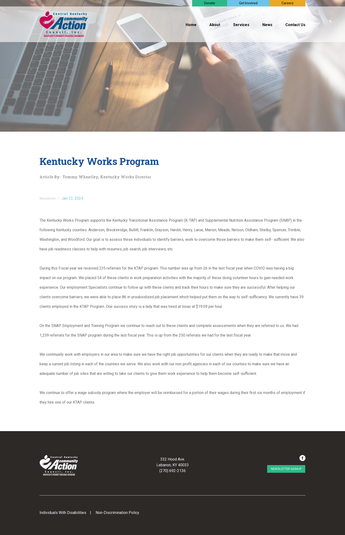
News (267, 25)
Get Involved (248, 3)
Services (241, 25)
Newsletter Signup (286, 469)
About (214, 25)
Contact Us (295, 25)
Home (191, 25)
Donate (209, 3)
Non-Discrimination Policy (117, 512)
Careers (287, 3)
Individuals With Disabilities (63, 512)
